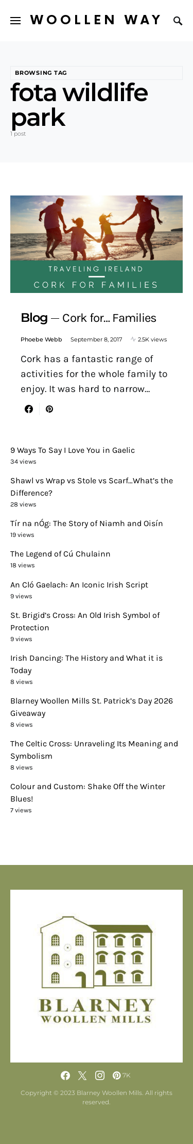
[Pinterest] (122, 1075)
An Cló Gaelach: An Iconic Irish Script (79, 585)
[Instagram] (99, 1075)
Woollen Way (96, 20)
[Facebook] (65, 1075)
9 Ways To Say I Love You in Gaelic (72, 450)
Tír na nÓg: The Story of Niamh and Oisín (86, 523)
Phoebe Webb (41, 339)
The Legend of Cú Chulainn (60, 554)
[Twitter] (82, 1075)
